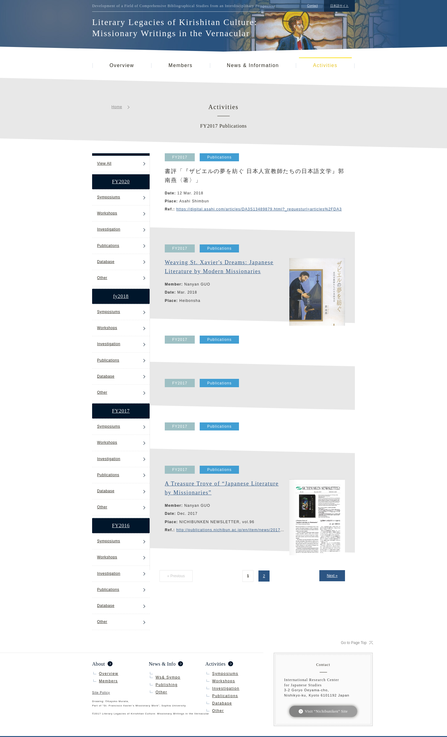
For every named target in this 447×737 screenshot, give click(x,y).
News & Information (253, 65)
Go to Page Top (354, 643)
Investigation (108, 229)
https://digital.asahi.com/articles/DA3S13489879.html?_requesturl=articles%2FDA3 (259, 209)
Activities (325, 65)
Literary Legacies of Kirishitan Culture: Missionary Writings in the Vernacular (174, 27)
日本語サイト (339, 5)
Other (102, 278)
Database (105, 262)
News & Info (162, 664)
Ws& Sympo (167, 677)
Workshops (107, 213)
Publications (108, 246)
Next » (332, 576)
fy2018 (121, 296)
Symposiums (108, 197)
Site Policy (101, 692)
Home (117, 107)
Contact (312, 5)
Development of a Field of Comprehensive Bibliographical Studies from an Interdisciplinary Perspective (183, 6)
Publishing (166, 685)
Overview (121, 65)
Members (180, 65)
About (98, 664)
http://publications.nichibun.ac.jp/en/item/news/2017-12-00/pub (239, 530)
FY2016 (121, 525)
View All (104, 163)
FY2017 (121, 410)
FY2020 (121, 181)
